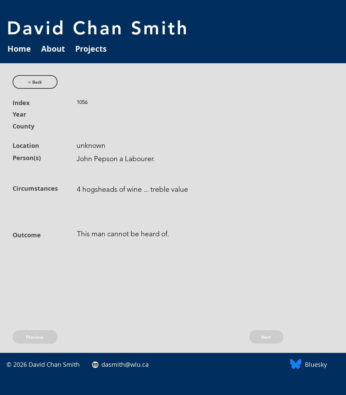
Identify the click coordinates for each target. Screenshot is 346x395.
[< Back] (35, 82)
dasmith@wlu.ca (124, 364)
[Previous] (35, 337)
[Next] (266, 337)
